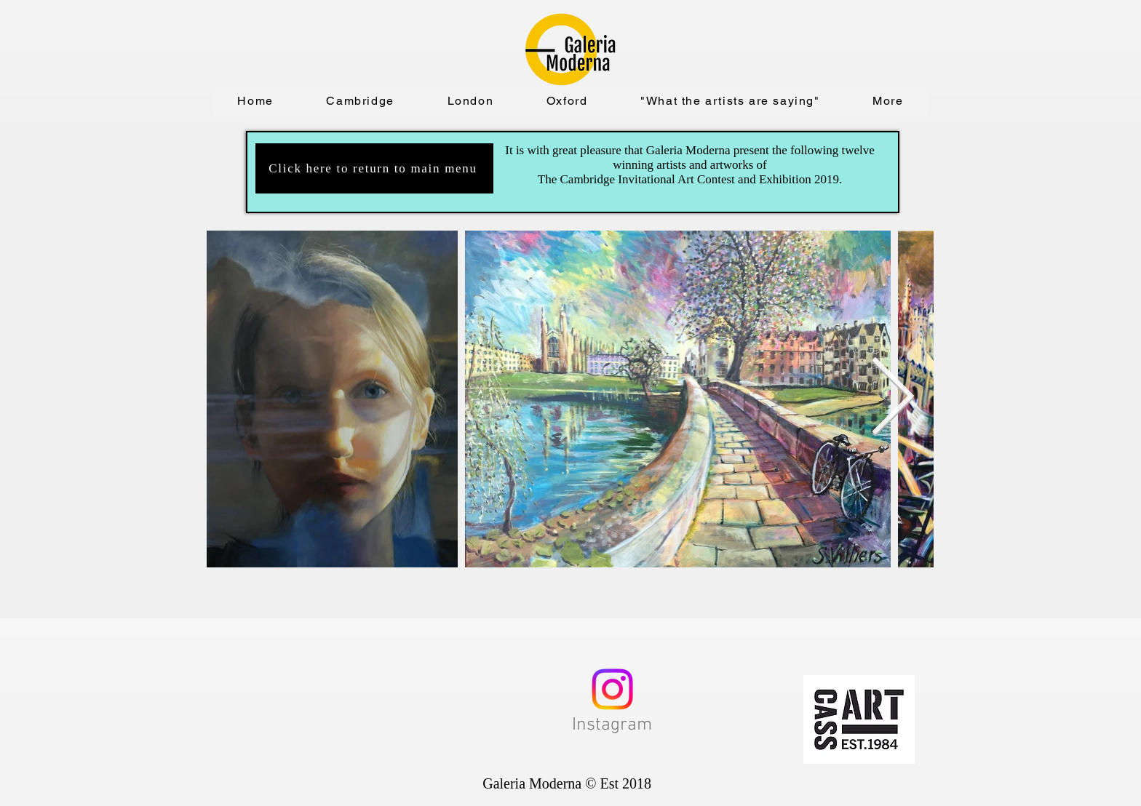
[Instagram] (612, 689)
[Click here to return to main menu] (374, 168)
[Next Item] (892, 399)
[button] (360, 101)
